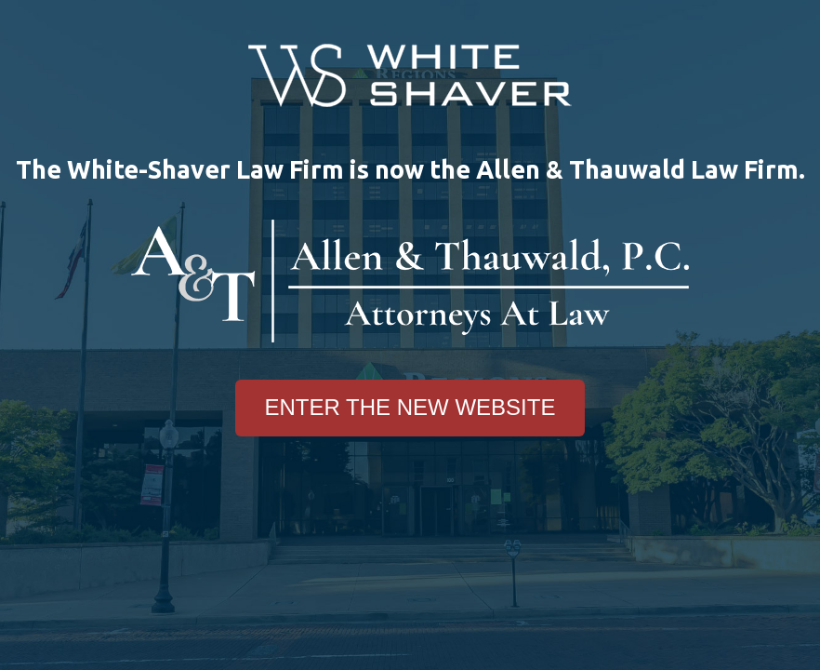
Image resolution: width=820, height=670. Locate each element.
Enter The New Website (410, 407)
